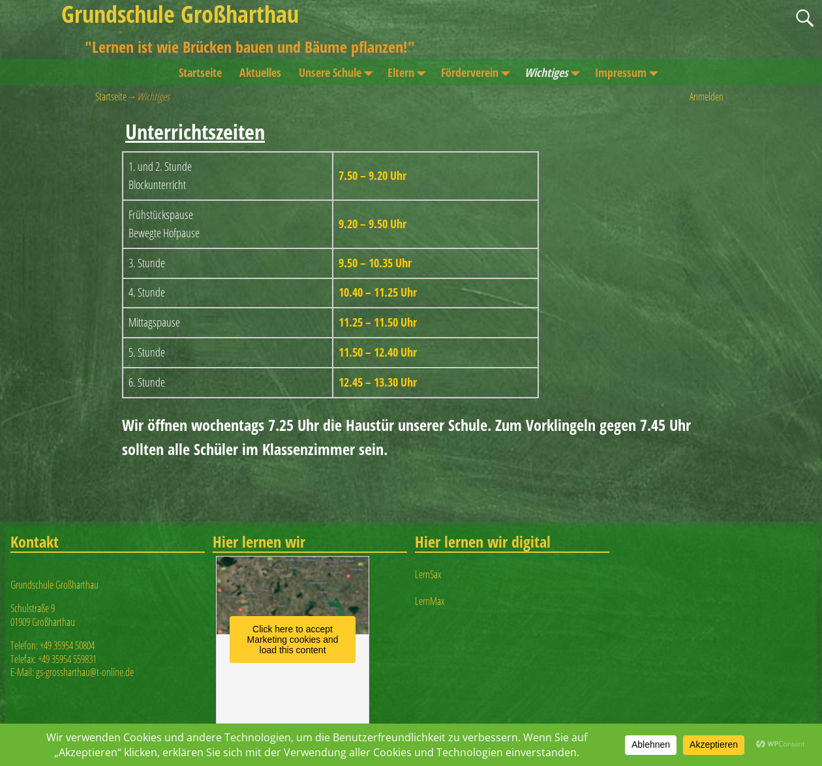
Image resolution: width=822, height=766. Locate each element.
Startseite (200, 72)
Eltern (410, 72)
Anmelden (706, 96)
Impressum (629, 72)
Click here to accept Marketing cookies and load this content (293, 639)
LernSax (428, 574)
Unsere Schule (339, 72)
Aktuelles (260, 72)
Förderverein (478, 72)
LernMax (429, 601)
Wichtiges (555, 72)
